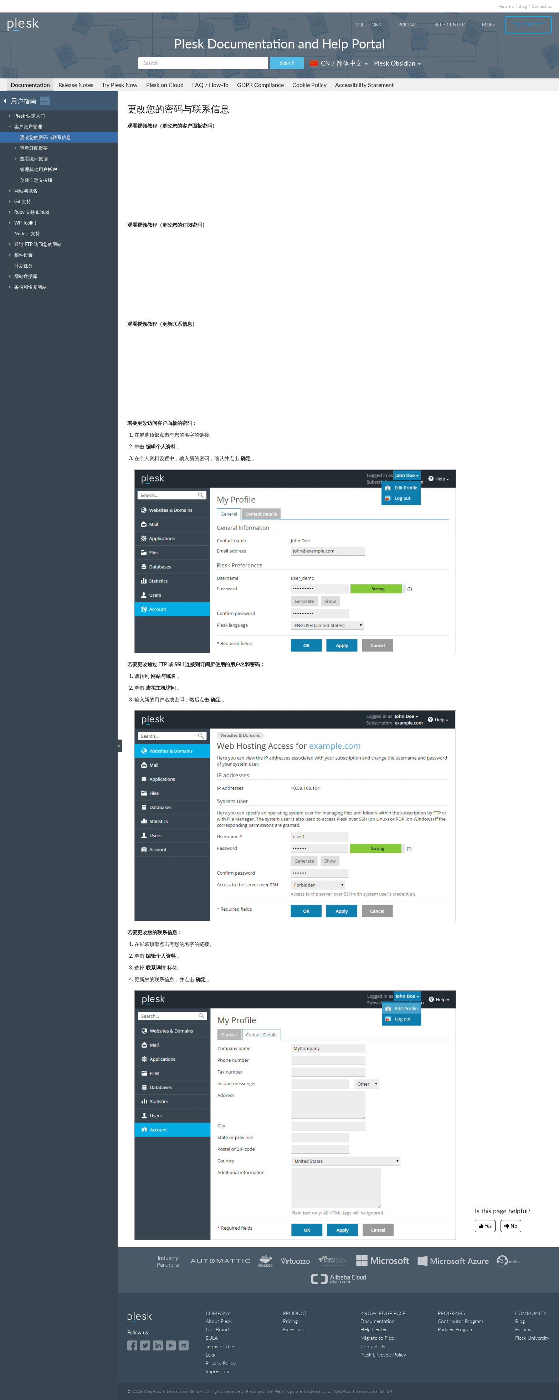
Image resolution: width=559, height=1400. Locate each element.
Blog (522, 6)
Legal (211, 1355)
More (489, 24)
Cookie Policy (309, 84)
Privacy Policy (221, 1363)
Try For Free (528, 24)
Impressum (217, 1371)
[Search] (203, 63)
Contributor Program (460, 1321)
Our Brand (217, 1329)
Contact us (542, 6)
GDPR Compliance (260, 84)
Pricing (407, 24)
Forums (523, 1329)
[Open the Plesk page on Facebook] (132, 1345)
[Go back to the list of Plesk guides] (7, 100)
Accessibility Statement (364, 84)
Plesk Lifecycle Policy (383, 1355)
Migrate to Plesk (378, 1338)
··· (44, 101)
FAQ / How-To (210, 84)
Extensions (295, 1329)
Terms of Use (220, 1346)
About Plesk (219, 1321)
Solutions (368, 24)
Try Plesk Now (120, 84)
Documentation (30, 84)
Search (287, 63)
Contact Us (372, 1346)
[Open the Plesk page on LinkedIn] (158, 1345)
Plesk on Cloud (165, 84)
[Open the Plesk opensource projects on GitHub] (184, 1345)
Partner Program (455, 1329)
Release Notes (75, 84)
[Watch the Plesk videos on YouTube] (171, 1345)
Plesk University (532, 1338)
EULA (212, 1338)
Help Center (449, 24)
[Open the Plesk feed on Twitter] (145, 1345)
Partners (506, 6)
